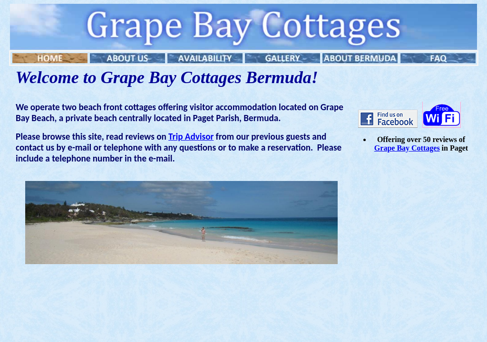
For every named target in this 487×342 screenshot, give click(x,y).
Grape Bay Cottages (407, 148)
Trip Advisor (191, 136)
